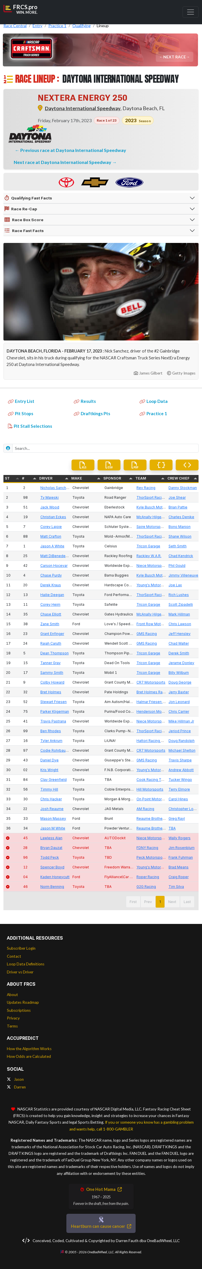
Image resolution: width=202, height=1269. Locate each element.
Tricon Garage (148, 546)
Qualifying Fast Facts (28, 198)
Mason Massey (53, 818)
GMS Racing (146, 633)
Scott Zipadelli (181, 604)
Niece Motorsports (152, 565)
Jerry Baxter (179, 692)
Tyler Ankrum (51, 741)
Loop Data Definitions (25, 964)
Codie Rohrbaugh (55, 750)
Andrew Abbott (181, 770)
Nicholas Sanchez (55, 488)
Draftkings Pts (92, 413)
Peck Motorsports (151, 857)
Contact (14, 956)
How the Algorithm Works (29, 1048)
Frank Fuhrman (181, 857)
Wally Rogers (180, 838)
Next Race (174, 56)
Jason (15, 1079)
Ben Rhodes (50, 731)
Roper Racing (147, 877)
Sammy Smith (51, 672)
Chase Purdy (51, 575)
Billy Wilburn (179, 672)
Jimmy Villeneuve (183, 575)
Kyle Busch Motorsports (156, 507)
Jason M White (52, 828)
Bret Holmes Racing (153, 692)
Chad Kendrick (181, 556)
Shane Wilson (180, 536)
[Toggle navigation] (191, 12)
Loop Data (154, 401)
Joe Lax (175, 585)
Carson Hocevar (54, 565)
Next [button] (172, 902)
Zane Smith (49, 624)
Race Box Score (24, 219)
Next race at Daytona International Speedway (63, 162)
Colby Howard (52, 682)
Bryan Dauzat (51, 848)
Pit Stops (20, 413)
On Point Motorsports (154, 799)
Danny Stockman (183, 488)
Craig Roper (179, 877)
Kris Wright (49, 770)
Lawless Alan (51, 838)
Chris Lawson (180, 624)
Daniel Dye (49, 760)
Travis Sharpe (180, 760)
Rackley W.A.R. (148, 556)
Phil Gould (177, 565)
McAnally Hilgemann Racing (159, 517)
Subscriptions (19, 1010)
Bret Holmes (50, 692)
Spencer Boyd (52, 867)
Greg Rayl (177, 818)
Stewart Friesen (53, 702)
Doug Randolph (182, 741)
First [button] (133, 902)
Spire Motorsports (151, 526)
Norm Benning (52, 886)
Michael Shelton (182, 750)
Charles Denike (181, 517)
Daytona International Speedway (82, 108)
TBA (172, 828)
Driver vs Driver (20, 972)
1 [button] (160, 902)
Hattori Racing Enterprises (158, 741)
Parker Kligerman (54, 711)
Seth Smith (178, 546)
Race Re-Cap (21, 208)
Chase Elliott (50, 614)
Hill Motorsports (149, 789)
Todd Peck (49, 857)
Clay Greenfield (53, 779)
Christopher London (185, 809)
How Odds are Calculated (29, 1056)
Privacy (13, 1018)
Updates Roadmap (23, 1002)
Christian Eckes (53, 517)
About (12, 994)
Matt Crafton (50, 536)
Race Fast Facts (24, 230)
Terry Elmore (179, 789)
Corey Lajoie (51, 526)
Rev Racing (145, 488)
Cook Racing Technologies (159, 779)
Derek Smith (179, 653)
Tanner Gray (50, 663)
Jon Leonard (179, 702)
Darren (16, 1087)
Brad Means (179, 867)
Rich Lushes (179, 595)
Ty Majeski (49, 497)
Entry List (21, 401)
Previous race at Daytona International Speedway (73, 150)
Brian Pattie (178, 507)
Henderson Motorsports (156, 711)
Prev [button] (148, 902)
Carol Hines (178, 799)
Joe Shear (177, 497)
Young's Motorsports (154, 585)
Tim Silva (176, 886)
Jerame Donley (181, 663)
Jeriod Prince (180, 731)
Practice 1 (153, 413)
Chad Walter (179, 643)
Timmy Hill (49, 789)
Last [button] (187, 902)
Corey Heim (50, 604)
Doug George (180, 682)
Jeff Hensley (180, 633)
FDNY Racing (147, 848)
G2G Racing (146, 886)
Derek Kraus (50, 585)
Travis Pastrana (53, 721)
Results (85, 401)
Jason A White (52, 546)
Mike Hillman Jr (181, 721)
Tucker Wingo (180, 779)
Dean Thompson (54, 653)
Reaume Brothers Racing (157, 818)
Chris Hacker (51, 799)
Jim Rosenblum (182, 848)
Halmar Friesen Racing (155, 702)
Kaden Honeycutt (55, 877)
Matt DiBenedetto (55, 556)
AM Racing (145, 809)
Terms (12, 1026)
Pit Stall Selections (30, 426)
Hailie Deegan (52, 595)
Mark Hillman (179, 614)
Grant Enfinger (52, 633)
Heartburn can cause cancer (101, 1226)
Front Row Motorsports (155, 624)
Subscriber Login (21, 948)
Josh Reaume (52, 809)
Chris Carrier (179, 711)
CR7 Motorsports (150, 682)
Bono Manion (180, 526)
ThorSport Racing (151, 497)
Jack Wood (49, 507)
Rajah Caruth (50, 643)
